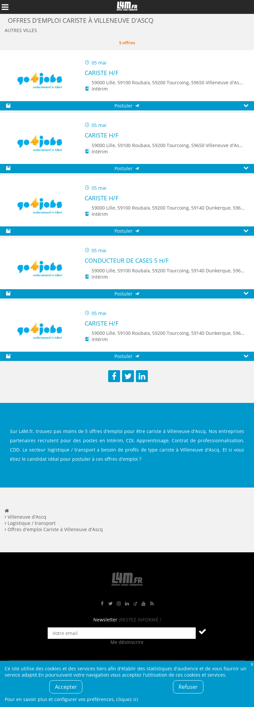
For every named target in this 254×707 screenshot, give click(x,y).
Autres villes (21, 30)
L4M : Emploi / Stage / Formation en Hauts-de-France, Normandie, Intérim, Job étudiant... (127, 7)
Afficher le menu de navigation (5, 7)
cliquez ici (127, 699)
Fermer (251, 664)
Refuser (188, 686)
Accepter (66, 686)
